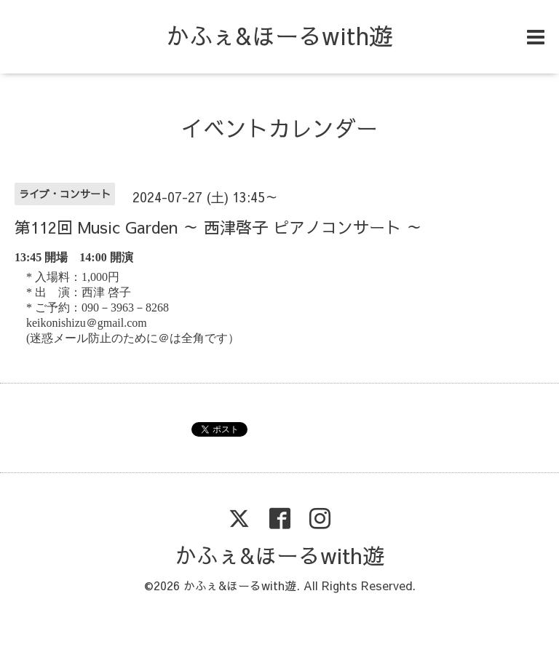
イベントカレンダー (279, 128)
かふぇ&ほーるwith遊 (279, 35)
